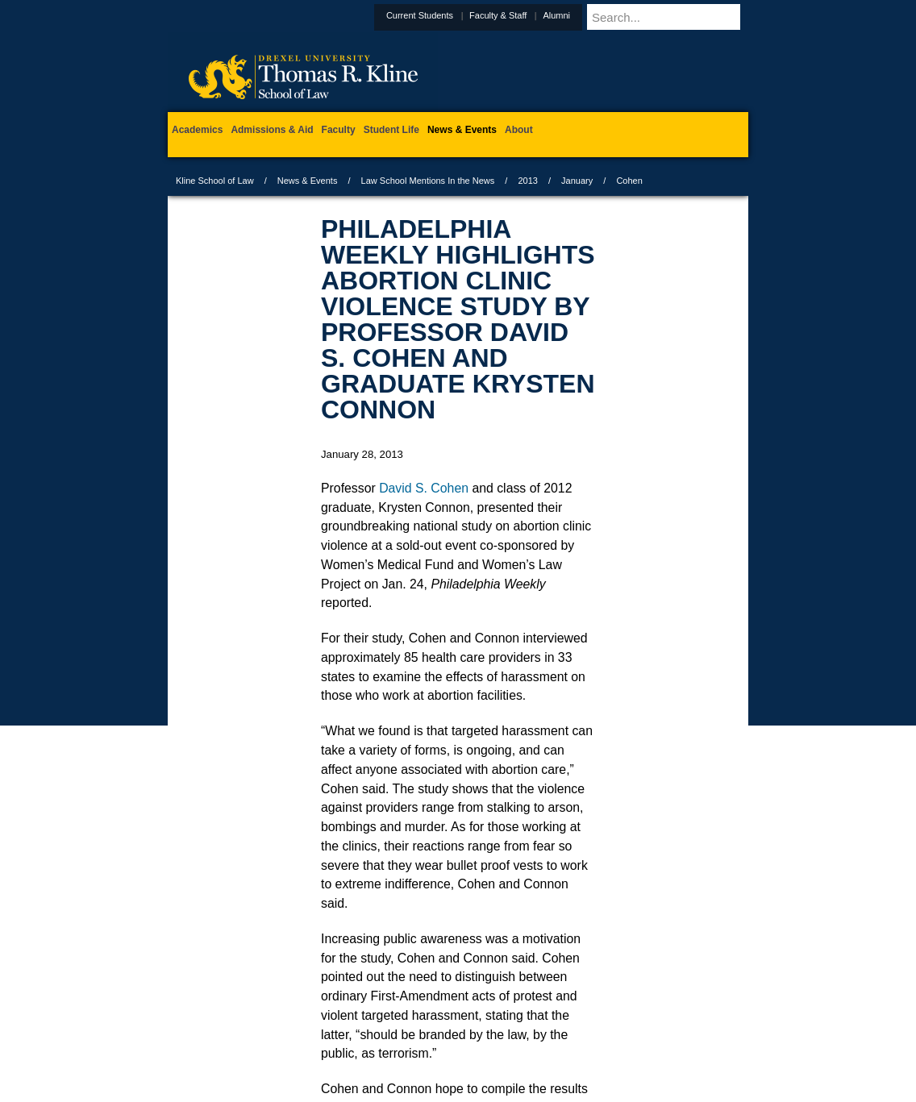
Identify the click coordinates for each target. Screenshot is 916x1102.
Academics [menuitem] (197, 129)
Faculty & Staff (537, 15)
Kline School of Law (215, 180)
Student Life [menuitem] (391, 129)
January (577, 180)
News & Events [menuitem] (462, 129)
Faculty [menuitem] (339, 129)
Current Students (459, 15)
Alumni (596, 15)
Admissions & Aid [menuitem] (272, 129)
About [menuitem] (519, 129)
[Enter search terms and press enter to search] (687, 17)
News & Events (307, 180)
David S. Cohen (423, 488)
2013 (527, 180)
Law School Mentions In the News (428, 180)
